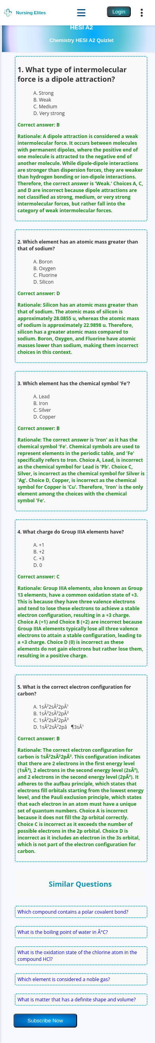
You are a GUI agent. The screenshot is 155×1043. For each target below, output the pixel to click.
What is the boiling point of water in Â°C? (62, 932)
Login (119, 12)
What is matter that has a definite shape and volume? (76, 999)
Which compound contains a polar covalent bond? (72, 912)
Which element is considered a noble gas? (63, 979)
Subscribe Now (45, 1021)
